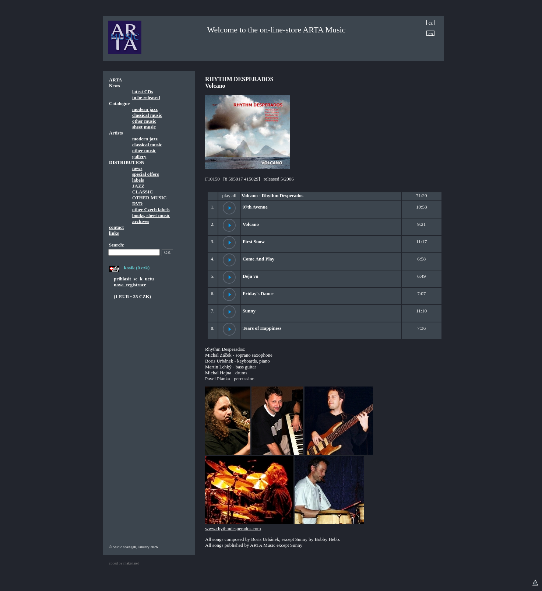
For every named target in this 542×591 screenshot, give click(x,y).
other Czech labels (151, 209)
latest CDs (142, 91)
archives (140, 221)
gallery (139, 156)
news (137, 168)
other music (144, 121)
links (114, 233)
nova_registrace (130, 284)
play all (229, 195)
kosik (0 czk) (136, 267)
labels (138, 180)
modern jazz (145, 109)
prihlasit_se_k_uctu (134, 278)
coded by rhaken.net (124, 563)
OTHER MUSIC (149, 197)
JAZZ (138, 186)
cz (431, 22)
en (431, 33)
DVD (137, 203)
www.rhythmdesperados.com (233, 528)
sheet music (144, 127)
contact (116, 227)
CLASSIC (142, 192)
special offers (145, 174)
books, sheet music (151, 215)
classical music (147, 115)
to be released (146, 97)
